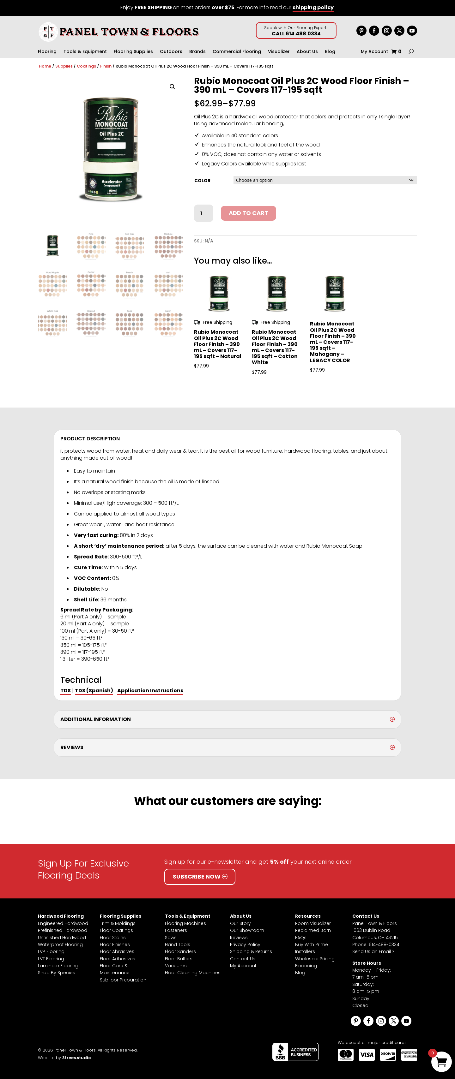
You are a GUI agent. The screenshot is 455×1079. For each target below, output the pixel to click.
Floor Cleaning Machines (193, 972)
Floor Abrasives (117, 951)
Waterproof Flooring (60, 944)
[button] (172, 86)
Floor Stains (113, 937)
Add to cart (248, 213)
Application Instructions (150, 690)
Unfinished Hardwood (62, 937)
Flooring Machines (185, 923)
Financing (306, 966)
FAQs (300, 937)
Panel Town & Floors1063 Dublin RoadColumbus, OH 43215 (375, 930)
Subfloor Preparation (123, 980)
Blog (330, 52)
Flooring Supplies (133, 52)
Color (202, 180)
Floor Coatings (116, 930)
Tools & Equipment (85, 52)
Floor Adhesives (117, 959)
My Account (374, 52)
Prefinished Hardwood (62, 930)
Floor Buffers (178, 959)
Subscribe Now (197, 876)
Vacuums (176, 966)
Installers (305, 951)
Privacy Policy (245, 944)
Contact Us (242, 959)
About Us (307, 52)
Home (45, 66)
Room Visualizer (313, 923)
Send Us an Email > (373, 951)
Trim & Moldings (118, 923)
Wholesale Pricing (315, 959)
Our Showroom (247, 930)
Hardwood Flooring (61, 916)
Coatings (86, 66)
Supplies (64, 66)
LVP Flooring (51, 951)
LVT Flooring (51, 959)
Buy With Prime (311, 944)
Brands (197, 52)
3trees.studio (76, 1058)
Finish (106, 66)
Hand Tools (177, 944)
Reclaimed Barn (313, 930)
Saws (171, 937)
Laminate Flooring (58, 966)
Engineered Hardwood (63, 923)
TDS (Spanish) (94, 690)
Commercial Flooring (237, 52)
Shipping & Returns (251, 951)
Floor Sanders (180, 951)
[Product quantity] (203, 213)
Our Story (240, 923)
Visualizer (279, 52)
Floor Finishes (115, 944)
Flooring (47, 52)
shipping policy (313, 7)
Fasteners (176, 930)
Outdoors (171, 52)
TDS (65, 690)
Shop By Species (56, 972)
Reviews (239, 937)
